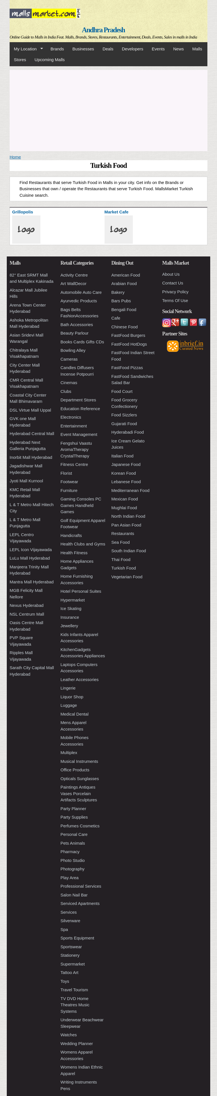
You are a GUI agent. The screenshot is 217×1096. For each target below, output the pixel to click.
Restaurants (122, 533)
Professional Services (80, 886)
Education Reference (80, 408)
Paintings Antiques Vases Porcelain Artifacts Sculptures (78, 793)
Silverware (70, 920)
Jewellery (69, 625)
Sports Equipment (77, 938)
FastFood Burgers (128, 335)
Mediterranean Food (130, 490)
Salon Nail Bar (74, 894)
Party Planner (73, 808)
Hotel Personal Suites (80, 591)
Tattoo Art (69, 972)
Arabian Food (124, 283)
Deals (108, 48)
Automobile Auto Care (81, 292)
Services (68, 912)
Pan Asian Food (126, 525)
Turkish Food (123, 568)
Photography (72, 868)
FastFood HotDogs (129, 344)
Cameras (69, 359)
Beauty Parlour (74, 333)
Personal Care (74, 834)
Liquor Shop (71, 696)
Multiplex (68, 752)
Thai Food (121, 559)
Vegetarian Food (126, 576)
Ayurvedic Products (78, 300)
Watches (68, 1034)
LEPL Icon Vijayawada (31, 549)
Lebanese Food (126, 481)
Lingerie (67, 688)
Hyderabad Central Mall (32, 433)
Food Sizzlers (124, 414)
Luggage (68, 705)
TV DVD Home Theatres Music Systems (75, 1005)
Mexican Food (124, 498)
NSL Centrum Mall (27, 614)
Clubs (65, 391)
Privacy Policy (175, 291)
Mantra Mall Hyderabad (32, 581)
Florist (66, 473)
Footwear (69, 481)
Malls (197, 48)
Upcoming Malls (49, 59)
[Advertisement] (108, 109)
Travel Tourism (74, 989)
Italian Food (122, 455)
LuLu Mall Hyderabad (30, 558)
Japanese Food (125, 464)
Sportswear (71, 946)
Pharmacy (70, 851)
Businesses (83, 48)
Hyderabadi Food (127, 432)
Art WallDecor (73, 283)
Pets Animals (72, 843)
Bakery (118, 292)
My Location (26, 49)
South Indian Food (128, 550)
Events (158, 48)
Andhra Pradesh (103, 30)
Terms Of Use (175, 300)
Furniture (68, 490)
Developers (132, 48)
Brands (57, 48)
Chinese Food (124, 326)
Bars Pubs (121, 300)
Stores (20, 59)
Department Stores (78, 399)
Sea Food (120, 542)
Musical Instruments (79, 761)
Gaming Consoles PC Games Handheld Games (80, 505)
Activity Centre (74, 275)
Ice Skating (70, 608)
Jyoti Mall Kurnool (26, 480)
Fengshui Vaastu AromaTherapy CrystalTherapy (76, 449)
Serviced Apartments (79, 903)
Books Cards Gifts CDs (82, 341)
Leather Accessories (79, 679)
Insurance (69, 617)
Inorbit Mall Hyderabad (31, 457)
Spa (64, 929)
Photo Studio (72, 860)
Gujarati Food (124, 423)
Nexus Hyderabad (27, 605)
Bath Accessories (76, 324)
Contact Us (172, 283)
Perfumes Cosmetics (79, 825)
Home (15, 157)
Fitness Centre (74, 464)
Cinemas (68, 382)
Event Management (78, 434)
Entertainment (73, 425)
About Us (171, 274)
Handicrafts (71, 535)
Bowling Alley (72, 350)
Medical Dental (74, 714)
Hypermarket (72, 600)
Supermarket (72, 964)
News (178, 48)
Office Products (74, 769)
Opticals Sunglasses (79, 778)
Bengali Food (123, 309)
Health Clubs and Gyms (82, 543)
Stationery (70, 955)
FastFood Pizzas (127, 367)
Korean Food (123, 473)
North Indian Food (128, 516)
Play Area (69, 877)
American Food (125, 275)
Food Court (122, 391)
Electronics (70, 417)
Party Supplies (74, 817)
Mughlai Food (124, 507)
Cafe (115, 318)
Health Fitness (74, 552)
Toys (64, 981)
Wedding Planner (76, 1043)
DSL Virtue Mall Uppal (30, 410)
